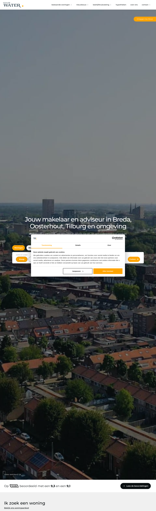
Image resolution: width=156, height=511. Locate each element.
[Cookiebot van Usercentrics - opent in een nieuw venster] (113, 238)
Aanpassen (77, 271)
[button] (61, 5)
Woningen (18, 248)
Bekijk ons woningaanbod (16, 508)
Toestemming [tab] (47, 245)
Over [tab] (109, 245)
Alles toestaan (108, 271)
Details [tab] (78, 245)
